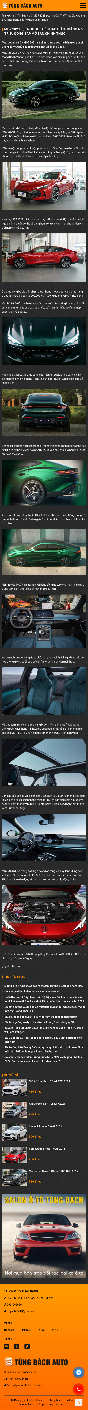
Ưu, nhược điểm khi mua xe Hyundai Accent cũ (32, 991)
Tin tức (40, 1329)
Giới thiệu (26, 1329)
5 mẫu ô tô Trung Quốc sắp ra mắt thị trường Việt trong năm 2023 (44, 985)
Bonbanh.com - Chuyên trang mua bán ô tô (44, 1404)
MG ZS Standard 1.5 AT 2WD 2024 (49, 1081)
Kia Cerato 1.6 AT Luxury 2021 (47, 1103)
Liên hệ (54, 1329)
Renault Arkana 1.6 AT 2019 (45, 1126)
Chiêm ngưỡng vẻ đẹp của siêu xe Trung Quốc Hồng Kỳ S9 (39, 1022)
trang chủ (8, 15)
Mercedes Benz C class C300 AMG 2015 (53, 1171)
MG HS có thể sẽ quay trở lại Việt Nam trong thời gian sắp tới (40, 1016)
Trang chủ (9, 1329)
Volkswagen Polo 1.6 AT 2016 (47, 1148)
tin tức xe (23, 15)
